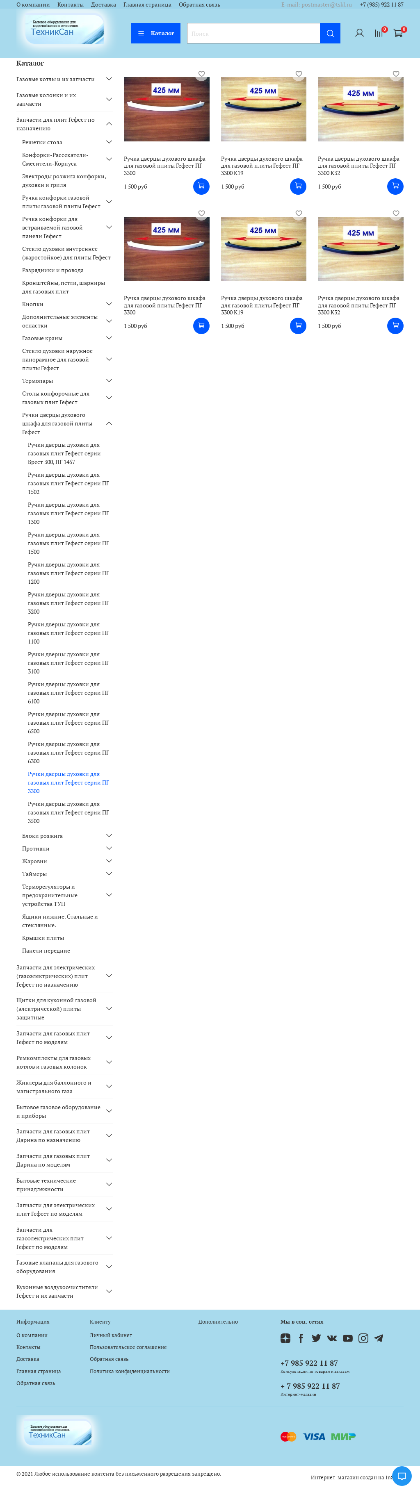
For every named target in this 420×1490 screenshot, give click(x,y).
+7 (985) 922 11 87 (382, 4)
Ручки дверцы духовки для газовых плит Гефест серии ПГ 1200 (68, 572)
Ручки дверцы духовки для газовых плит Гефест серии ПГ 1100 (68, 632)
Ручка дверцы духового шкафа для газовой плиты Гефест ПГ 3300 (164, 166)
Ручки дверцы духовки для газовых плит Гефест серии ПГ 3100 (68, 662)
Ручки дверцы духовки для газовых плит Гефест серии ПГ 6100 (68, 692)
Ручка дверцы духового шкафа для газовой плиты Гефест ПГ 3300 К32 (358, 166)
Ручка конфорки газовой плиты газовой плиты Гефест (61, 201)
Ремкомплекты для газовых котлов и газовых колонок (53, 1062)
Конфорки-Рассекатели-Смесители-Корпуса (55, 159)
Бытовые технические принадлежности (46, 1184)
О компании (33, 4)
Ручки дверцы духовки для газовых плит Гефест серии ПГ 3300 (68, 782)
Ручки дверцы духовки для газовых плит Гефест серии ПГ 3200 (68, 602)
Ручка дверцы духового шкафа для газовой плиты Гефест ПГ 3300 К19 (262, 166)
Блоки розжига (42, 835)
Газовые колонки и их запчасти (46, 99)
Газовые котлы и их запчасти (55, 79)
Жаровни (34, 861)
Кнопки (32, 304)
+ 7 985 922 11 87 (310, 1386)
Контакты (70, 4)
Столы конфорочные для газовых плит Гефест (55, 397)
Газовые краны (42, 338)
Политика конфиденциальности (130, 1371)
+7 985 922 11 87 (309, 1363)
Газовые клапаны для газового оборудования (57, 1266)
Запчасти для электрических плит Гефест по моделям (55, 1209)
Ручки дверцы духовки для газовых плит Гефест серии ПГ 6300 (68, 752)
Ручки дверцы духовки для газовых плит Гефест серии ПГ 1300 (68, 512)
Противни (36, 848)
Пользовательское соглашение (128, 1347)
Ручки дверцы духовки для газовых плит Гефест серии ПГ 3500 (68, 812)
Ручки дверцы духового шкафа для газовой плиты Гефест (57, 423)
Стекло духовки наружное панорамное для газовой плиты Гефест (57, 359)
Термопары (37, 380)
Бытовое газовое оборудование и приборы (58, 1111)
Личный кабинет (111, 1335)
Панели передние (46, 950)
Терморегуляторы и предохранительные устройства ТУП (50, 895)
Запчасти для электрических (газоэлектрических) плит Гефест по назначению (55, 975)
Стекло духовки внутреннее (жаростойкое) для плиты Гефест (66, 253)
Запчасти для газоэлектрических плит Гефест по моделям (50, 1238)
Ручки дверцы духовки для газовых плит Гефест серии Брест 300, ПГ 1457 (64, 453)
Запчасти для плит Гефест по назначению (55, 124)
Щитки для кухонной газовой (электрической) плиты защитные (56, 1008)
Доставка (103, 4)
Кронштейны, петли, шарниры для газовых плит (63, 287)
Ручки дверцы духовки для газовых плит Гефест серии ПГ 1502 (68, 483)
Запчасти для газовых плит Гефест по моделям (53, 1037)
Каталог (155, 33)
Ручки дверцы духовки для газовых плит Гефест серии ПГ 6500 (68, 722)
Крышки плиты (43, 938)
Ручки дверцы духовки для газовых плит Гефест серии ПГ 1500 (68, 542)
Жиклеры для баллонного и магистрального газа (53, 1086)
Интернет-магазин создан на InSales (357, 1477)
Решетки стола (42, 142)
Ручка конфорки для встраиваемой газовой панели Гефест (52, 227)
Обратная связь (199, 4)
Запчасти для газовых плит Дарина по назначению (53, 1135)
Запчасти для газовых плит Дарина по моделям (53, 1160)
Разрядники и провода (53, 270)
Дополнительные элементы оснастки (60, 321)
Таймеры (34, 874)
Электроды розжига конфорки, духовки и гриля (64, 180)
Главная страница (147, 4)
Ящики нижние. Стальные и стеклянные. (60, 920)
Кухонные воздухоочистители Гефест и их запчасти (57, 1291)
